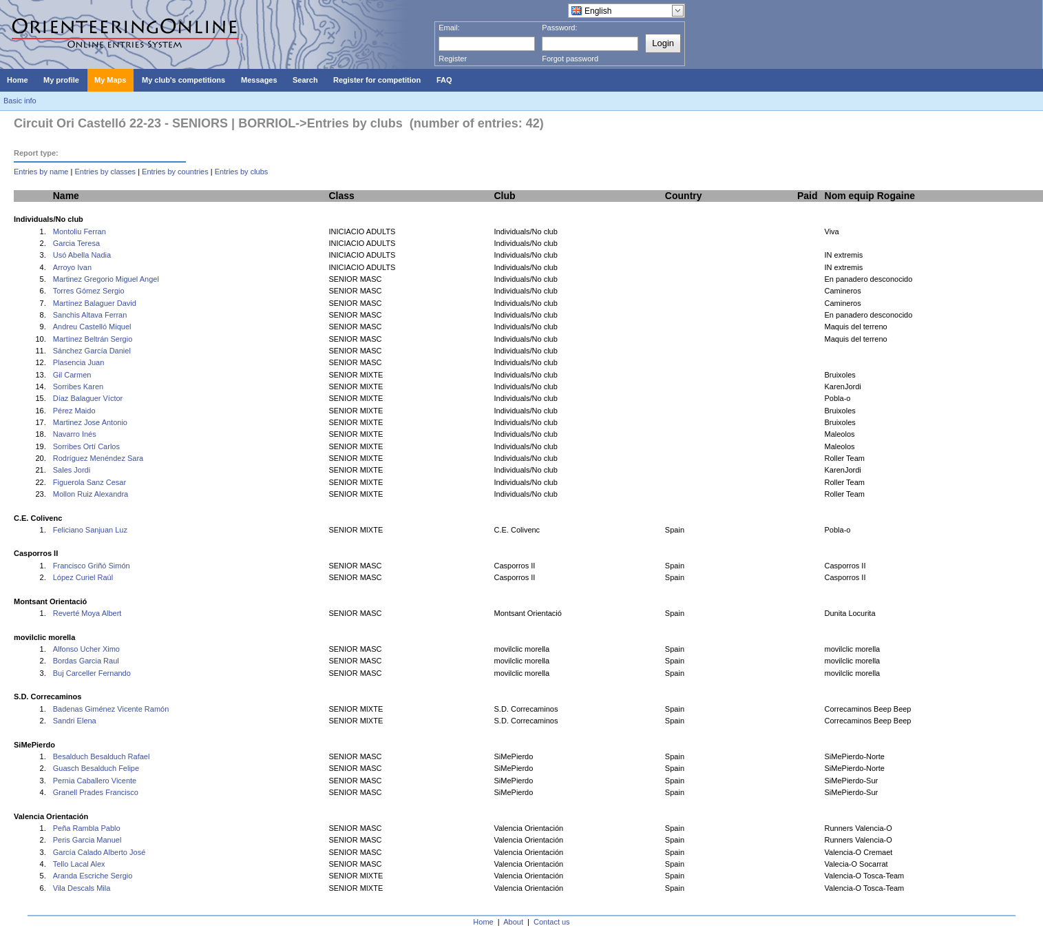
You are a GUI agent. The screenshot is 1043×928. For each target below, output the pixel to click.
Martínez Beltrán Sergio (93, 339)
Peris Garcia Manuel (87, 840)
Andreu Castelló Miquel (92, 326)
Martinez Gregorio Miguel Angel (106, 279)
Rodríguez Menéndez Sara (98, 458)
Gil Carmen (72, 375)
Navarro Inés (74, 434)
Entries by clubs (241, 171)
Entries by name (41, 171)
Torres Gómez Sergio (89, 291)
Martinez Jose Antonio (90, 422)
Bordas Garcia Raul (86, 661)
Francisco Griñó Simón (91, 565)
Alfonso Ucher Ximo (86, 649)
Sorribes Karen (78, 386)
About (513, 922)
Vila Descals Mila (82, 888)
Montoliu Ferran (79, 231)
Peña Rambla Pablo (86, 828)
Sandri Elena (74, 720)
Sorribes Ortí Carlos (86, 446)
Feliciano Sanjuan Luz (90, 530)
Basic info (19, 100)
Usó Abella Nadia (82, 255)
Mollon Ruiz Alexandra (90, 494)
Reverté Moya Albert (87, 613)
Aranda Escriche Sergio (93, 876)
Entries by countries (175, 171)
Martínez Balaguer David (94, 303)
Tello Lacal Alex (79, 864)
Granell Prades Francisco (95, 792)
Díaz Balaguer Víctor (88, 398)
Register (453, 58)
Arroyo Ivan (72, 267)
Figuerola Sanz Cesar (89, 482)
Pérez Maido (74, 410)
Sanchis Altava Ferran (90, 315)
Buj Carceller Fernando (92, 673)
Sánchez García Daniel (92, 351)
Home (483, 922)
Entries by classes (105, 171)
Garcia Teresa (76, 243)
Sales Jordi (71, 470)
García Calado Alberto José (99, 852)
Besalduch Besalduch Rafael (101, 756)
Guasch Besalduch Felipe (96, 768)
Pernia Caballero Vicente (94, 780)
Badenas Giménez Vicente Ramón (111, 709)
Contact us (552, 922)
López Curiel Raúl (83, 577)
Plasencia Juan (79, 362)
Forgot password (570, 58)
